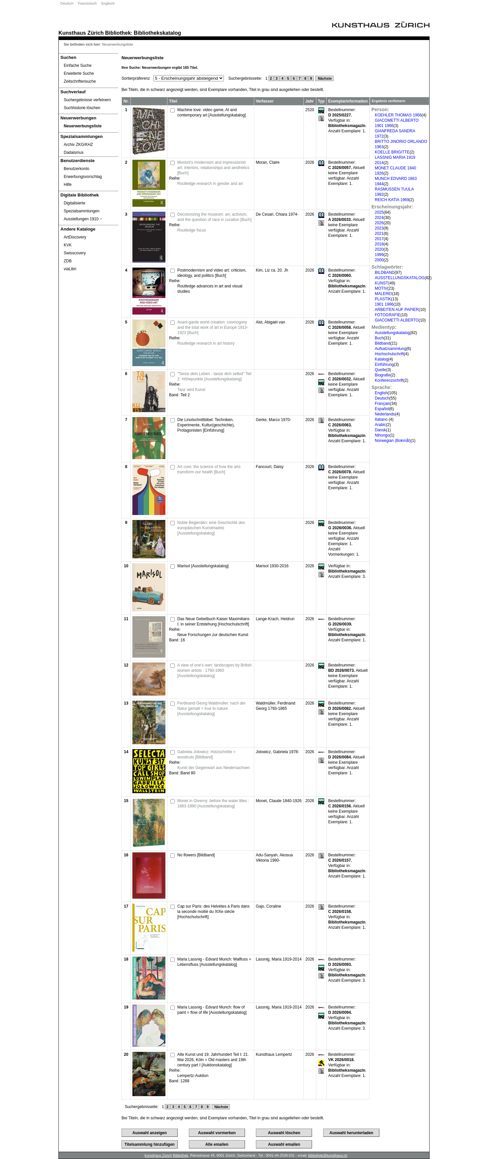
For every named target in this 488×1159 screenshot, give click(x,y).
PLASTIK (383, 299)
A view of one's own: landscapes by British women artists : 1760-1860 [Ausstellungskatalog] (214, 670)
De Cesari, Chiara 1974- (277, 214)
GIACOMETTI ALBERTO (397, 320)
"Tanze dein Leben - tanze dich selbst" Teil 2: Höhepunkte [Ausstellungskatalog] (214, 376)
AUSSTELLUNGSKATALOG (400, 278)
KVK (68, 245)
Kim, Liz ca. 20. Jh (272, 270)
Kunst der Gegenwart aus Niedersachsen (213, 767)
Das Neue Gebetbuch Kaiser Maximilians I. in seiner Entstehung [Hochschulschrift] (213, 621)
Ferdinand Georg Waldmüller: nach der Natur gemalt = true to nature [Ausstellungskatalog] (211, 708)
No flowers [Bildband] (196, 855)
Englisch (108, 3)
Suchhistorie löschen (82, 108)
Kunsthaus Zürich (81, 33)
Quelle (380, 369)
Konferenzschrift (389, 380)
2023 (379, 228)
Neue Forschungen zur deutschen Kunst (212, 634)
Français (382, 403)
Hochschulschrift (389, 354)
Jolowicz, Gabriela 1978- (277, 752)
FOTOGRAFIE (388, 315)
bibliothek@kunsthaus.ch (327, 1155)
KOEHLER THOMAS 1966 (398, 115)
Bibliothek (118, 33)
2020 (379, 249)
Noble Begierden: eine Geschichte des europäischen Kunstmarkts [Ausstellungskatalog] (211, 528)
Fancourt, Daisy (270, 466)
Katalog (381, 359)
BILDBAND (385, 272)
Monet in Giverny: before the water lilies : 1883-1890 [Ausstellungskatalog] (213, 803)
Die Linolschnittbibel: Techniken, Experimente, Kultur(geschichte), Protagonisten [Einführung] (206, 425)
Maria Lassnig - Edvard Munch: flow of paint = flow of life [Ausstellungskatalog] (212, 1010)
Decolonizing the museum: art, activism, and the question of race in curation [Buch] (214, 217)
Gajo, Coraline (268, 906)
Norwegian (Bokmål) (393, 440)
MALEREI (383, 293)
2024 (379, 217)
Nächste (324, 78)
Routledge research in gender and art (210, 183)
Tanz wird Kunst (191, 389)
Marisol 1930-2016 (272, 566)
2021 (379, 233)
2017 (379, 238)
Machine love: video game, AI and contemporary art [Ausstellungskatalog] (211, 112)
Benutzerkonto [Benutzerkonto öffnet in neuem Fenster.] (76, 168)
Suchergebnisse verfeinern (87, 100)
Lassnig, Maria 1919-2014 (279, 959)
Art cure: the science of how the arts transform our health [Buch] (208, 469)
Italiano (382, 419)
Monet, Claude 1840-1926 (279, 800)
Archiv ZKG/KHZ (78, 144)
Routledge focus (191, 230)
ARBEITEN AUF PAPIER (397, 309)
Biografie (382, 375)
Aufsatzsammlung (390, 348)
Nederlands (385, 414)
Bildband (382, 343)
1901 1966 (384, 304)
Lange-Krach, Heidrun (275, 619)
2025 (379, 212)
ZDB (68, 261)
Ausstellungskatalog (392, 332)
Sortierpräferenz (136, 78)
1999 (379, 254)
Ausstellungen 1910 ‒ (83, 219)
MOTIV (381, 288)
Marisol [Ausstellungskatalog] (202, 566)
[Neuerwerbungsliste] (88, 126)
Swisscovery (75, 253)
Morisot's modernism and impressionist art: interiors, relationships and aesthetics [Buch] (213, 167)
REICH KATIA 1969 (392, 199)
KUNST (381, 283)
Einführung (384, 364)
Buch (379, 338)
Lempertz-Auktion (192, 1075)
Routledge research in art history (205, 343)
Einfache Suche (77, 65)
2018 (379, 244)
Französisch (87, 3)
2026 (379, 223)
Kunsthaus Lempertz (274, 1054)
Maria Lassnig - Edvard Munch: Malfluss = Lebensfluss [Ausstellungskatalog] (214, 962)
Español (382, 409)
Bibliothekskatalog (157, 33)
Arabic (380, 424)
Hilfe (68, 184)
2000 (379, 260)
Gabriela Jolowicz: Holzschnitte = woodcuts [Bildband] (206, 754)
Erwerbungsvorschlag (83, 176)
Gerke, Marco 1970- (273, 419)
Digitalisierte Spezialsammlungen (81, 207)
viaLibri (70, 269)
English (381, 393)
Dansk (380, 430)
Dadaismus (74, 152)
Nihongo (382, 435)
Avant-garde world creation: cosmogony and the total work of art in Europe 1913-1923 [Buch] (212, 327)
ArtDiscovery (75, 237)
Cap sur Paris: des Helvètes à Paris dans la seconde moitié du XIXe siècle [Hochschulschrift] (213, 911)
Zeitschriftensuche (80, 81)
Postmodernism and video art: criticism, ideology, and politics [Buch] (211, 273)
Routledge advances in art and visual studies (209, 289)
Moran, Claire (268, 162)
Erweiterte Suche (79, 73)
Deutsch (66, 3)
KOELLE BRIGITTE (392, 152)
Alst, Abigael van (270, 322)
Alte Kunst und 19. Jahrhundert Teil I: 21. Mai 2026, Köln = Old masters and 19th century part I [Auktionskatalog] (213, 1059)
